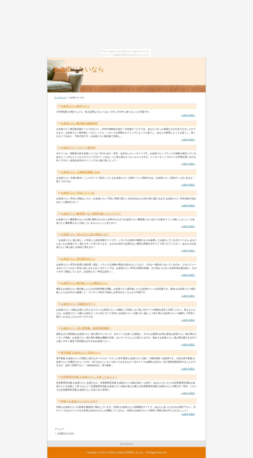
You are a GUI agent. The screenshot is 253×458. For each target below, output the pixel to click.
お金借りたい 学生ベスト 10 (77, 192)
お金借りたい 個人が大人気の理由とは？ (85, 234)
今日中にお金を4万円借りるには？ (126, 452)
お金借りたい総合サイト (75, 105)
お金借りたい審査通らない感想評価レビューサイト (91, 213)
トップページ (60, 97)
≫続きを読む (188, 115)
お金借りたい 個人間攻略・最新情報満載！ (86, 328)
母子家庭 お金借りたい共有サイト (81, 352)
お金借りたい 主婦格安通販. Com (80, 172)
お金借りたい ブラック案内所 (78, 147)
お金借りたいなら (78, 69)
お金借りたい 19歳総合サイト (78, 303)
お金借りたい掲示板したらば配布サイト (84, 283)
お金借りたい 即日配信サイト (78, 258)
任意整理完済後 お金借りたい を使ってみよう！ (89, 376)
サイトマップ (126, 443)
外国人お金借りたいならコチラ (79, 401)
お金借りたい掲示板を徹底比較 (79, 123)
